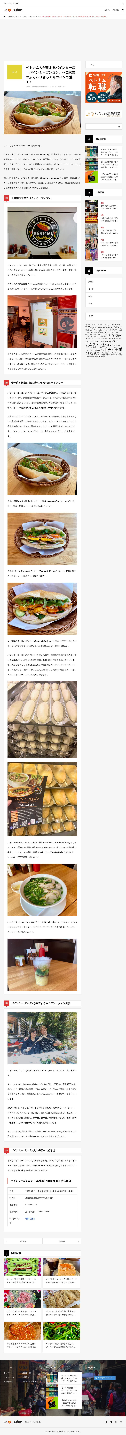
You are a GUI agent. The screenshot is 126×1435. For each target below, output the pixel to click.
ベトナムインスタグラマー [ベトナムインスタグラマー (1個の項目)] (93, 332)
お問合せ (25, 1377)
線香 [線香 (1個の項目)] (94, 356)
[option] (42, 112)
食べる (91, 289)
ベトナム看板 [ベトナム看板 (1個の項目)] (89, 354)
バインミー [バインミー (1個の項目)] (99, 329)
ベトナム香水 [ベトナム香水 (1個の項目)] (110, 354)
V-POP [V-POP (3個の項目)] (114, 327)
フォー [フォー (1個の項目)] (117, 329)
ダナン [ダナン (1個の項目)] (93, 329)
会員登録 (116, 10)
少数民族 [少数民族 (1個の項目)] (90, 356)
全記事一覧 (26, 1373)
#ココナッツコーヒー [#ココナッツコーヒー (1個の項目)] (103, 325)
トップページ (9, 1373)
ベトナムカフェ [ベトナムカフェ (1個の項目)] (103, 336)
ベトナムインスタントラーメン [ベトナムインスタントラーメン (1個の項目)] (111, 332)
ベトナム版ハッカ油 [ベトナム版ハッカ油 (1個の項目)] (115, 353)
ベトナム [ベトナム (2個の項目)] (99, 331)
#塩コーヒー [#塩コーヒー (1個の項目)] (94, 327)
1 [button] (41, 130)
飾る (90, 303)
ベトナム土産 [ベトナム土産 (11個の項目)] (111, 350)
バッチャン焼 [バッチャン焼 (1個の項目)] (107, 329)
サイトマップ (9, 1377)
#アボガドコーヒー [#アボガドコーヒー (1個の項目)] (91, 325)
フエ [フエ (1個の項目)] (113, 329)
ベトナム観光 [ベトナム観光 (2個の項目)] (99, 354)
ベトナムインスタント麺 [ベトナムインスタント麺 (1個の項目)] (92, 334)
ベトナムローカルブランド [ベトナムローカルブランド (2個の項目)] (98, 347)
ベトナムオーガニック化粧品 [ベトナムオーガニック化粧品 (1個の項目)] (109, 334)
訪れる (91, 282)
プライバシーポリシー (30, 1383)
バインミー (62, 86)
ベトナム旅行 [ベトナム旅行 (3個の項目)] (92, 352)
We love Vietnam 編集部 (39, 86)
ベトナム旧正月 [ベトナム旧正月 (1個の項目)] (104, 353)
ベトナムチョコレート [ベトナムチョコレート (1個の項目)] (110, 338)
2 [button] (43, 130)
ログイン (107, 10)
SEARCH (123, 3)
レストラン (53, 86)
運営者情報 (8, 1382)
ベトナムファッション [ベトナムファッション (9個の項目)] (102, 342)
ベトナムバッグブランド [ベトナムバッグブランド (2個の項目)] (101, 341)
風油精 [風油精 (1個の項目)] (103, 356)
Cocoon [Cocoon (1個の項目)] (108, 327)
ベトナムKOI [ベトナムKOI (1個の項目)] (107, 330)
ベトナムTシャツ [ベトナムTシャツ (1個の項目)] (116, 330)
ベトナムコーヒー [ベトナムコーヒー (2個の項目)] (95, 338)
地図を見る (30, 1219)
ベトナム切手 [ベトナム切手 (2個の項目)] (94, 350)
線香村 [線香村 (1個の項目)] (98, 356)
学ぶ (90, 296)
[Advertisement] (63, 37)
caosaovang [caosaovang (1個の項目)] (101, 327)
